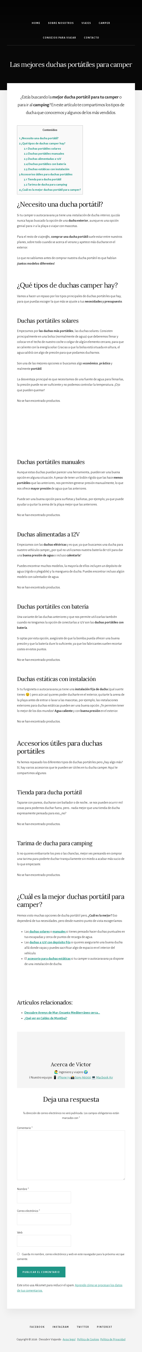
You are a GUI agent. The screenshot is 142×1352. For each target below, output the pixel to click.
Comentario (25, 1127)
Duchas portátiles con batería (45, 164)
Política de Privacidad (112, 1339)
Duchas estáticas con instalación (46, 169)
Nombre (23, 1189)
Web (20, 1232)
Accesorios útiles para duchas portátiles (45, 174)
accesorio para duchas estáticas (49, 958)
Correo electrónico (28, 1210)
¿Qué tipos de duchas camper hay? (42, 143)
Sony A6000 (83, 1077)
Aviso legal (69, 1339)
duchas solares (39, 931)
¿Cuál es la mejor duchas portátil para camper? (50, 189)
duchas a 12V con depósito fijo (50, 942)
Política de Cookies (88, 1339)
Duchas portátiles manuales (44, 153)
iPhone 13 (64, 1077)
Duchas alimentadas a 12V (42, 158)
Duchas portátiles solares (42, 148)
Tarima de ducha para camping (45, 184)
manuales (59, 931)
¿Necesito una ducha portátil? (38, 138)
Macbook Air (104, 1077)
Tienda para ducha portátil (42, 179)
